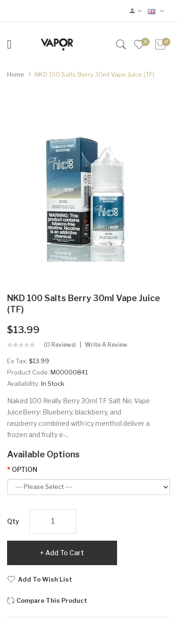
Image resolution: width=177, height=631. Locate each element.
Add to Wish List (45, 579)
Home (15, 74)
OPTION (24, 469)
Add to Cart (64, 553)
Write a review (106, 345)
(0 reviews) (60, 345)
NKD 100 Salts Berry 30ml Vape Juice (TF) (94, 74)
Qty (13, 521)
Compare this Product (52, 600)
